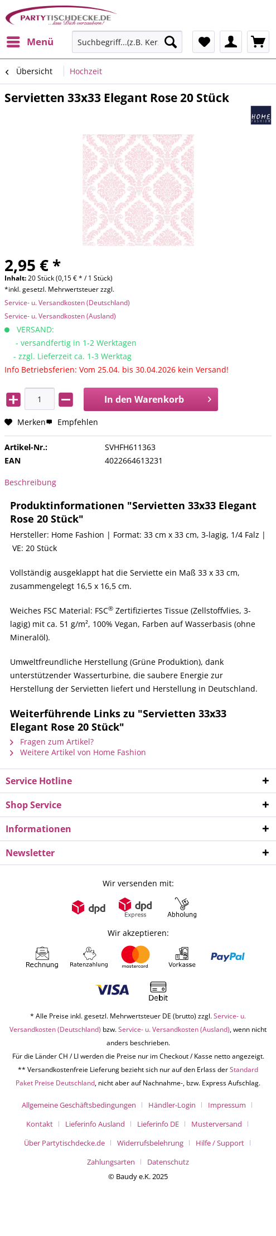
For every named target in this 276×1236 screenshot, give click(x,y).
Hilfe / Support (220, 1143)
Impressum (227, 1105)
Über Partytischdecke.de (64, 1143)
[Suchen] (170, 42)
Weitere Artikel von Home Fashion (78, 752)
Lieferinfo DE (158, 1124)
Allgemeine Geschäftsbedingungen (79, 1105)
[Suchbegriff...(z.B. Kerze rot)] (127, 42)
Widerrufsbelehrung (150, 1143)
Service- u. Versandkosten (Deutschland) (67, 302)
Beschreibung (30, 482)
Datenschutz (168, 1162)
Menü (30, 40)
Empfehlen (72, 422)
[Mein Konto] (231, 42)
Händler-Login (172, 1105)
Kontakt (39, 1124)
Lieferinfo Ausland (95, 1124)
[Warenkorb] (258, 42)
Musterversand (216, 1124)
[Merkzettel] (203, 42)
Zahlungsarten (111, 1162)
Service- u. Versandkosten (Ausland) (60, 316)
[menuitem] (29, 42)
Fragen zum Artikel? (52, 741)
